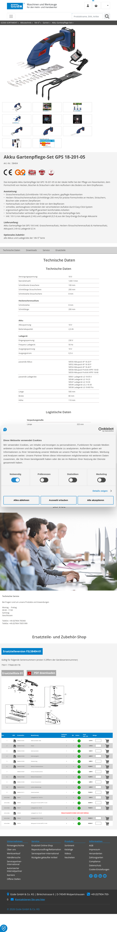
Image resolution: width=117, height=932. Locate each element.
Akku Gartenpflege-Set (62, 22)
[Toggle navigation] (11, 16)
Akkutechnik (25, 22)
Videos (68, 853)
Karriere (11, 875)
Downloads (31, 250)
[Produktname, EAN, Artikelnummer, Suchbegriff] (87, 16)
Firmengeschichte (15, 845)
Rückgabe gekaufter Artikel (44, 857)
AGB (91, 845)
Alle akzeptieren (95, 500)
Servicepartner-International (14, 863)
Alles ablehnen (21, 500)
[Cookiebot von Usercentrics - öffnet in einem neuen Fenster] (101, 429)
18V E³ (37, 22)
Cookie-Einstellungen (99, 869)
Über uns (11, 849)
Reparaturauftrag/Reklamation (46, 849)
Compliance (94, 861)
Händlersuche (13, 857)
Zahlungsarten (96, 857)
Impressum (94, 849)
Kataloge (69, 849)
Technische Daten (11, 250)
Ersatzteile (60, 250)
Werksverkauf (13, 853)
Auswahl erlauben (58, 500)
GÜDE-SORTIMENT (9, 22)
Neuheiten (70, 857)
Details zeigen (100, 491)
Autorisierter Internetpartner (14, 869)
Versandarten (95, 853)
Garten (46, 22)
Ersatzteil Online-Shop (42, 845)
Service (46, 250)
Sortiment (69, 845)
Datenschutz (95, 865)
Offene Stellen (14, 879)
